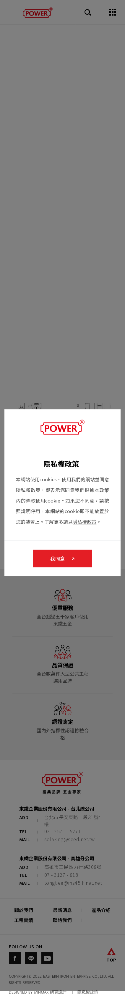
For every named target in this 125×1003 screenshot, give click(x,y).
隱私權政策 (84, 521)
